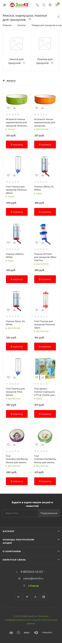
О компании (12, 551)
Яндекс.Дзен (43, 596)
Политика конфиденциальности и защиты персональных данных (31, 620)
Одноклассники (35, 596)
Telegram (26, 596)
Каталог (9, 531)
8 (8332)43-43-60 (32, 572)
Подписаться (49, 513)
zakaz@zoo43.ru (33, 578)
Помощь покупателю (18, 539)
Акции (7, 543)
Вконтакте (18, 596)
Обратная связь (14, 559)
